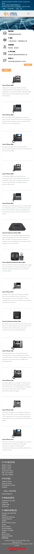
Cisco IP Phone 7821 (8, 410)
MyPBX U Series (6, 469)
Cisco (6, 70)
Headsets (4, 487)
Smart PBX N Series (7, 471)
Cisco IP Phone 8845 (8, 173)
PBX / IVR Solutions (7, 472)
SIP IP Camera (6, 526)
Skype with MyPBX (7, 536)
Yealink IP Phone (6, 481)
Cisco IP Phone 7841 (8, 380)
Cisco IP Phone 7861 (8, 351)
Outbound (9, 494)
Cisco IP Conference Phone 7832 (11, 321)
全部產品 (28, 64)
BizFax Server (6, 534)
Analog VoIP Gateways (8, 517)
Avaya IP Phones (7, 483)
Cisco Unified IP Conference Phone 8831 (13, 262)
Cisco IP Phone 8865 (8, 85)
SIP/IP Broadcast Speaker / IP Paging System (7, 530)
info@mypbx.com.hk (17, 542)
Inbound (4, 494)
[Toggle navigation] (28, 13)
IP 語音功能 (10, 8)
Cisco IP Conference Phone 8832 (11, 232)
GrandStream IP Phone (8, 485)
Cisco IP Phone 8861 (8, 114)
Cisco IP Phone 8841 (8, 203)
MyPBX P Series (6, 465)
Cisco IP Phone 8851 (8, 144)
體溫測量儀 (5, 538)
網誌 (4, 8)
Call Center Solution (7, 474)
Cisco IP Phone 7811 (8, 439)
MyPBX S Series (6, 467)
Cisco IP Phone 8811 (8, 291)
